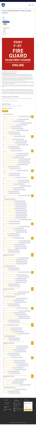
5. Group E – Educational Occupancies (10, 206)
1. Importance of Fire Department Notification (11, 257)
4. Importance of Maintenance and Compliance (11, 316)
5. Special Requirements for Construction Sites (11, 160)
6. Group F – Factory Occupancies (9, 208)
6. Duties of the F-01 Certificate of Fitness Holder (11, 162)
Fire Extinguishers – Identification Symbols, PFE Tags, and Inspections (13, 341)
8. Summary (6, 166)
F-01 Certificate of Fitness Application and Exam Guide (11, 116)
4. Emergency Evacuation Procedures (10, 280)
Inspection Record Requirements (8, 237)
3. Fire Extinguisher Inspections (9, 349)
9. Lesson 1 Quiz (6, 133)
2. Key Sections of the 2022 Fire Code (10, 140)
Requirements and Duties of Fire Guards (9, 177)
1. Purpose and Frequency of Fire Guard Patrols (11, 226)
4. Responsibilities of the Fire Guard (9, 351)
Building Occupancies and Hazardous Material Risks (11, 195)
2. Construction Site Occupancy (9, 200)
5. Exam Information (7, 126)
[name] (28, 405)
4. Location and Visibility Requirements (10, 298)
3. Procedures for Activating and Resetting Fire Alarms (12, 295)
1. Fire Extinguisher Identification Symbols (10, 345)
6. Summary (6, 249)
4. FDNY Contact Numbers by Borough (10, 263)
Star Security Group (6, 402)
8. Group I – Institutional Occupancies (9, 211)
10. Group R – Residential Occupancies (10, 215)
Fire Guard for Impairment (7, 150)
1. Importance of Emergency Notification (10, 274)
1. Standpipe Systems (7, 327)
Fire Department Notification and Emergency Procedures (11, 253)
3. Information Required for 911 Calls (9, 278)
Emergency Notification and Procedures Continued (10, 271)
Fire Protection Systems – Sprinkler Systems (9, 307)
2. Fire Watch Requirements (8, 380)
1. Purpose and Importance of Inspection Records (11, 240)
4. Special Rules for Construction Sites (10, 231)
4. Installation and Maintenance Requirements (11, 333)
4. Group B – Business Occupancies (9, 204)
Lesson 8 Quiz (6, 251)
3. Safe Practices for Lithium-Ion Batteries (10, 363)
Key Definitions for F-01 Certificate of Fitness (10, 170)
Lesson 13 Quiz (6, 339)
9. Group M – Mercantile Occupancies (9, 213)
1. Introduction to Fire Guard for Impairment (10, 153)
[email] (28, 407)
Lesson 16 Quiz (6, 392)
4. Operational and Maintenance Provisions (10, 144)
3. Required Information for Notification (10, 261)
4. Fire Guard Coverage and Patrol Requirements (11, 158)
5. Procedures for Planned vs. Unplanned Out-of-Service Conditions (14, 264)
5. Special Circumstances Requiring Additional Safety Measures (13, 386)
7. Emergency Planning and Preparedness (10, 164)
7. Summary (6, 191)
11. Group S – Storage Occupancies (9, 217)
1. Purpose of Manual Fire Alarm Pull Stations (11, 291)
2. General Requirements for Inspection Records (11, 242)
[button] (33, 5)
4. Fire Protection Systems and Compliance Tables (11, 384)
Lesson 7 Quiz (6, 235)
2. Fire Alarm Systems (7, 329)
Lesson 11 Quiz (6, 305)
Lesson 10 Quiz (6, 285)
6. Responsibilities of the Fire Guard (9, 369)
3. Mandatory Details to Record (8, 244)
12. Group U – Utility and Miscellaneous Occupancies (12, 219)
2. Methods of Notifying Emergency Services (11, 276)
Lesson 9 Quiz (6, 269)
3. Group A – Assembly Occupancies (9, 202)
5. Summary (6, 146)
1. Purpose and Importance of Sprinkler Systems (11, 310)
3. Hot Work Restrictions (7, 382)
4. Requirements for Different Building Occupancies (12, 185)
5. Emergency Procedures (8, 367)
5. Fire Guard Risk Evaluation (8, 187)
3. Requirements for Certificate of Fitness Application (12, 122)
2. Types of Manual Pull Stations (9, 293)
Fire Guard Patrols (5, 223)
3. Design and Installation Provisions (9, 142)
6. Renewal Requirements (8, 128)
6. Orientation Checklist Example (9, 189)
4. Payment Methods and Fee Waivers (10, 124)
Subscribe (28, 409)
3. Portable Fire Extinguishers (8, 331)
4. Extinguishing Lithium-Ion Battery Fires (10, 365)
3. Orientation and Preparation (8, 183)
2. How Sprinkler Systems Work (9, 312)
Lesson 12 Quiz (6, 321)
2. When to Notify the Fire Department (10, 259)
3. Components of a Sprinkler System (9, 314)
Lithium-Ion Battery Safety (7, 357)
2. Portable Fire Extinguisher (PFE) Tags (10, 347)
